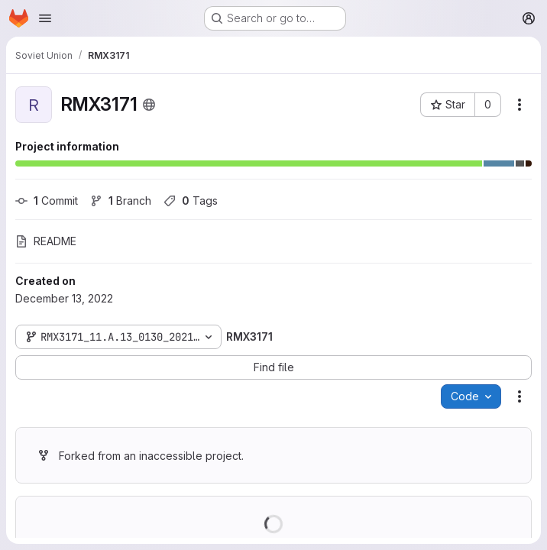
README (45, 241)
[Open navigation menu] (45, 18)
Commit (46, 200)
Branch (120, 200)
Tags (190, 200)
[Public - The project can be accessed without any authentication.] (149, 105)
